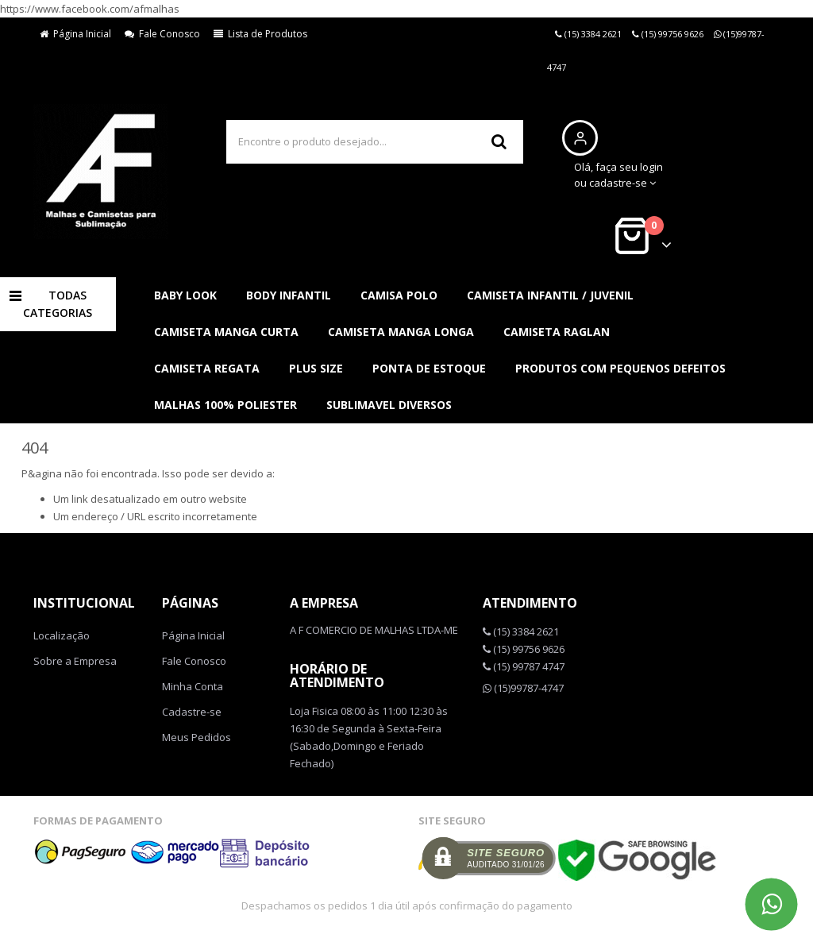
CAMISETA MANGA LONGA (401, 331)
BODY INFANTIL (288, 295)
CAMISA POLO (398, 295)
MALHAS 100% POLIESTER (225, 404)
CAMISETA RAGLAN (556, 331)
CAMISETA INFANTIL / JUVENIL (550, 295)
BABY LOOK (185, 295)
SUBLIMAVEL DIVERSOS (389, 404)
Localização (61, 635)
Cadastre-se (192, 712)
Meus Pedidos (196, 737)
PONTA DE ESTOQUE (429, 368)
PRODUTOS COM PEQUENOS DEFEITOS (620, 368)
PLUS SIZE (316, 368)
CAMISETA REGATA (207, 368)
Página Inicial (75, 34)
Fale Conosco (162, 34)
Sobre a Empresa (75, 661)
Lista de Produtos (260, 34)
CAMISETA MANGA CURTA (226, 331)
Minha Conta (192, 686)
